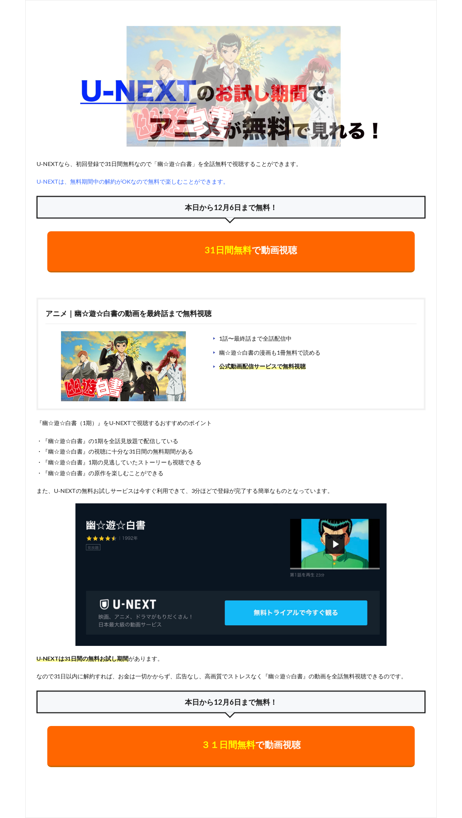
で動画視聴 (251, 249)
